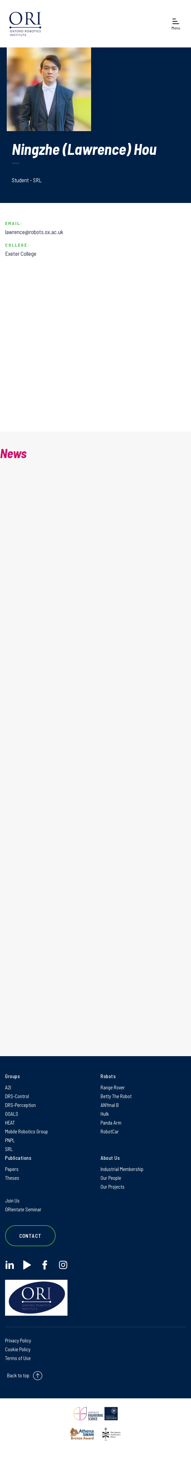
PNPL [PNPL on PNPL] (10, 1140)
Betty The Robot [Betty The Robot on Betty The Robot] (116, 1096)
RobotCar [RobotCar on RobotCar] (110, 1131)
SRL (9, 1149)
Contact (30, 1236)
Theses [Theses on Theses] (12, 1178)
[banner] (25, 23)
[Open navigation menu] (176, 24)
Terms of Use (18, 1358)
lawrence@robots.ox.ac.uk (34, 231)
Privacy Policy (18, 1340)
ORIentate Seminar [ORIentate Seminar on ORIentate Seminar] (23, 1209)
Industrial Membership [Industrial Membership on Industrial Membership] (122, 1169)
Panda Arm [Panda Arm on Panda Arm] (111, 1122)
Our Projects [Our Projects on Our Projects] (113, 1187)
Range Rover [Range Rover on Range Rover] (113, 1087)
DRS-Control (17, 1096)
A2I (8, 1087)
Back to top (18, 1375)
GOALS (11, 1114)
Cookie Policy (17, 1349)
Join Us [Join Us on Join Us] (12, 1200)
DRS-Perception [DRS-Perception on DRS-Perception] (20, 1105)
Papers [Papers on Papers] (12, 1169)
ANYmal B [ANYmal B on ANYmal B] (110, 1105)
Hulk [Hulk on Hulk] (105, 1114)
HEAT (10, 1122)
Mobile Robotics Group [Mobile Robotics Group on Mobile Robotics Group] (26, 1131)
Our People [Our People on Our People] (111, 1178)
